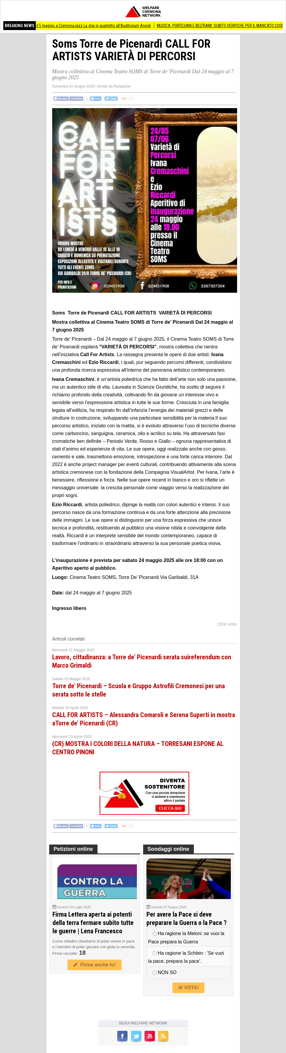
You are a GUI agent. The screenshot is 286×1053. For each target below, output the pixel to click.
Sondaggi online (168, 849)
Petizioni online (73, 849)
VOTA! (188, 987)
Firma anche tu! (94, 964)
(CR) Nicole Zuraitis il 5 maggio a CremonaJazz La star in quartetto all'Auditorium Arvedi (81, 25)
